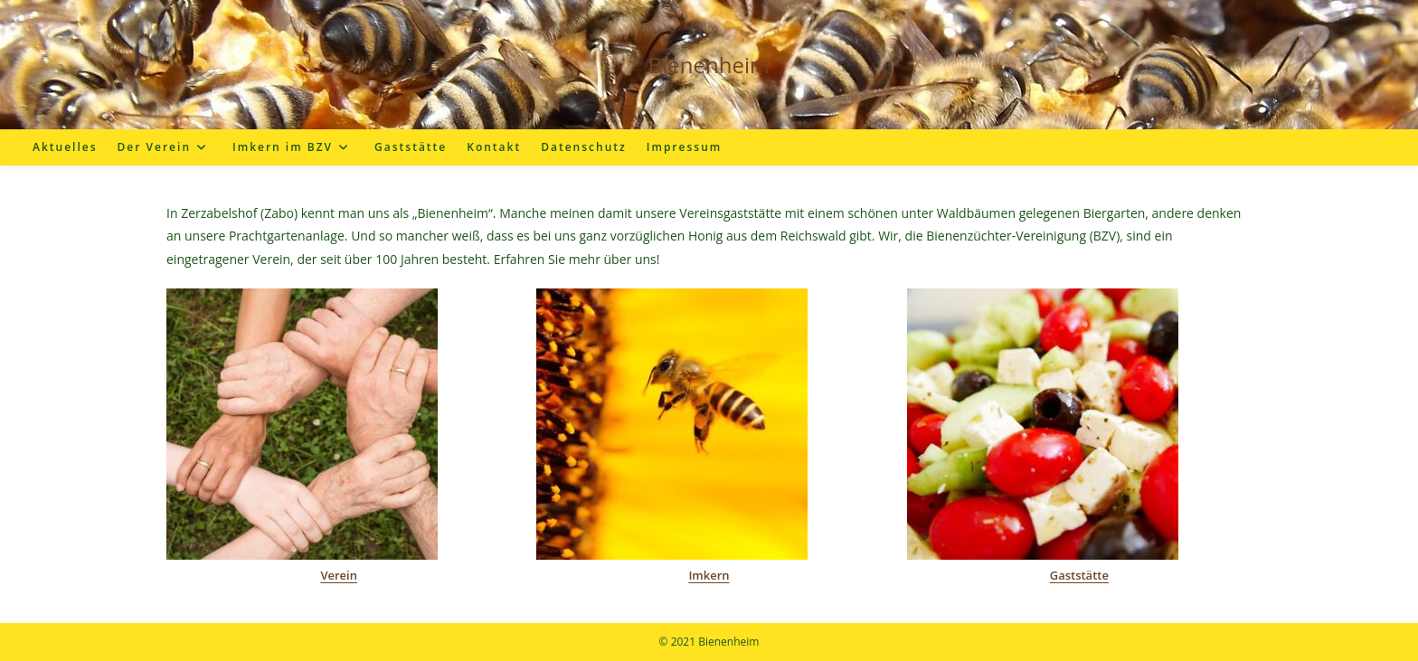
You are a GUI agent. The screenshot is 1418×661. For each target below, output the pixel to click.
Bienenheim (709, 65)
